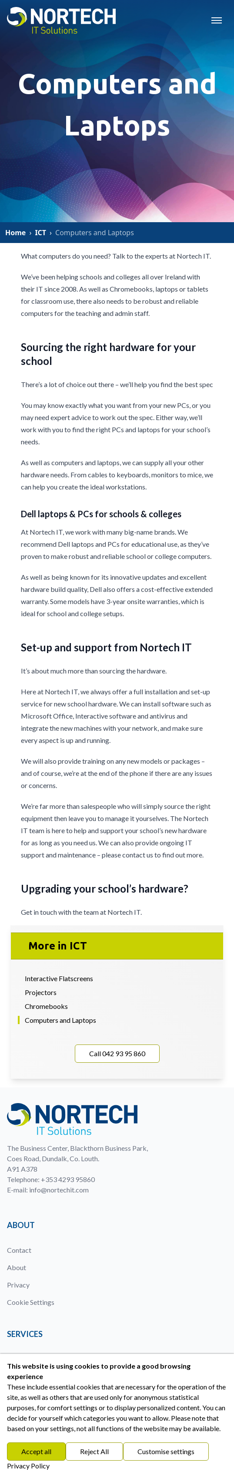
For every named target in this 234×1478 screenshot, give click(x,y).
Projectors (41, 992)
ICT (40, 232)
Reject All (94, 1451)
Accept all (36, 1451)
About (16, 1267)
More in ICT (57, 946)
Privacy (18, 1285)
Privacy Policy (28, 1466)
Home (15, 232)
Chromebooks (46, 1006)
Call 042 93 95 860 (117, 1053)
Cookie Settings (30, 1302)
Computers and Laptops (60, 1020)
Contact (19, 1250)
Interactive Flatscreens (59, 978)
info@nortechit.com (59, 1190)
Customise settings (165, 1451)
